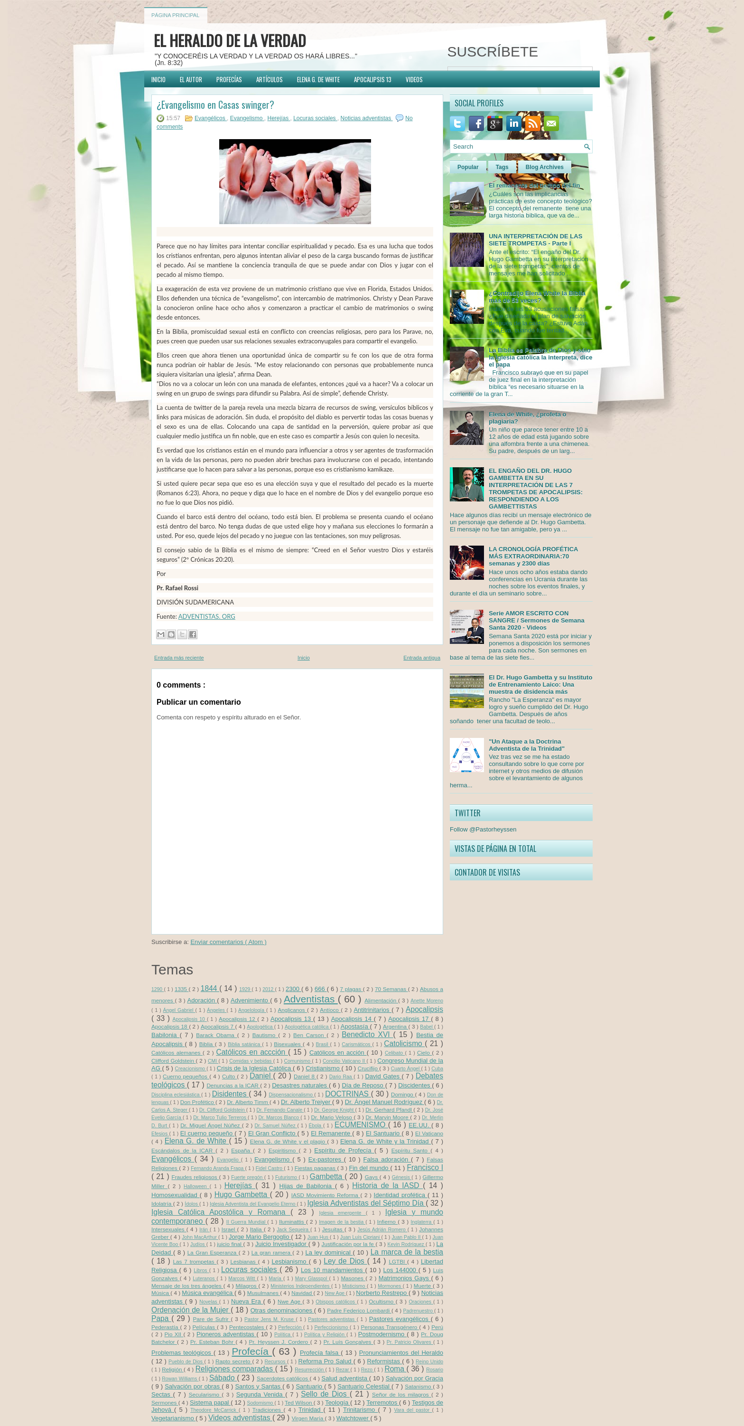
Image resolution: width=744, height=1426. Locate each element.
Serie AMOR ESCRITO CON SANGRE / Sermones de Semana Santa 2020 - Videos (537, 620)
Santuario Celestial (364, 1386)
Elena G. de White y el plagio (288, 1141)
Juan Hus (318, 1237)
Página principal (175, 15)
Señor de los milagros (401, 1394)
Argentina (396, 1026)
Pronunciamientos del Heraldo (401, 1352)
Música (160, 1293)
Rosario (434, 1369)
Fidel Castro (270, 1168)
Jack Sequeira (293, 1229)
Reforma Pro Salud (325, 1361)
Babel (427, 1026)
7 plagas (351, 989)
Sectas (162, 1394)
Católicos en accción (252, 1052)
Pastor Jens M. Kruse (270, 1319)
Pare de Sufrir (212, 1319)
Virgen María (308, 1418)
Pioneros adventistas (226, 1334)
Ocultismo (382, 1301)
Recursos (276, 1361)
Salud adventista (345, 1378)
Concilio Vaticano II (344, 1061)
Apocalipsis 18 (170, 1026)
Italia (257, 1229)
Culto (229, 1076)
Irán (204, 1229)
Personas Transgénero (390, 1327)
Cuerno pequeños (186, 1076)
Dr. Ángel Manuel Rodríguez (384, 1101)
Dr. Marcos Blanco (279, 1117)
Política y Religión (325, 1334)
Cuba (437, 1068)
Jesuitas (333, 1229)
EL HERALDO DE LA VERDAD (230, 40)
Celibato (395, 1053)
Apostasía (355, 1026)
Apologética (260, 1026)
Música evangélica (208, 1292)
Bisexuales (288, 1044)
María (276, 1278)
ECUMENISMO (361, 1125)
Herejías (278, 118)
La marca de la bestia (407, 1252)
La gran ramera (271, 1252)
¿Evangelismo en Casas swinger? (215, 104)
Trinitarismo (360, 1409)
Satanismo (419, 1386)
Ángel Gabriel (179, 1010)
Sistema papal (210, 1402)
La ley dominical (329, 1252)
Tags (502, 167)
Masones (353, 1278)
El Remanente (331, 1133)
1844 (210, 988)
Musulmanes (263, 1293)
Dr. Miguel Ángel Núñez (211, 1125)
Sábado (223, 1378)
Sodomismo (261, 1403)
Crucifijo (369, 1068)
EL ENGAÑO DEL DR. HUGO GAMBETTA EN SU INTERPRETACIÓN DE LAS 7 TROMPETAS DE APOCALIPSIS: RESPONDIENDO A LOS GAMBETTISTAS (536, 488)
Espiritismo (283, 1150)
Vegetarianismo (173, 1418)
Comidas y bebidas (251, 1061)
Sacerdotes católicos (283, 1378)
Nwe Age (290, 1301)
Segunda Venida (260, 1394)
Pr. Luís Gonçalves (348, 1342)
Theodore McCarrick (214, 1410)
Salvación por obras (193, 1386)
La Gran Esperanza (213, 1252)
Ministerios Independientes (300, 1286)
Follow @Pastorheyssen (483, 829)
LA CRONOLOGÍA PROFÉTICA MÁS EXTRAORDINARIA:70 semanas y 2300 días (533, 556)
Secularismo (205, 1394)
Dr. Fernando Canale (280, 1110)
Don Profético (197, 1102)
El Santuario (384, 1133)
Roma (395, 1369)
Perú (437, 1327)
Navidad (302, 1293)
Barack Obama (216, 1035)
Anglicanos (292, 1010)
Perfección (290, 1327)
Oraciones (421, 1301)
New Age (335, 1293)
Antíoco (330, 1010)
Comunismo (298, 1061)
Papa (161, 1318)
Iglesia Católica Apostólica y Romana (220, 1212)
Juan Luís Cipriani (360, 1237)
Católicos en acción (338, 1052)
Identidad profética (401, 1195)
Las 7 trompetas (195, 1261)
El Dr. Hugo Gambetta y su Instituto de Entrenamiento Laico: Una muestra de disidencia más (540, 684)
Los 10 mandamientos (333, 1270)
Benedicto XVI (367, 1034)
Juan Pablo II (406, 1237)
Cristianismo (323, 1068)
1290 (157, 989)
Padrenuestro (418, 1310)
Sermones (164, 1402)
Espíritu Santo (411, 1150)
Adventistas (311, 998)
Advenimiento (250, 1000)
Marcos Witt (242, 1278)
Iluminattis (292, 1221)
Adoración (202, 1000)
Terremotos (382, 1402)
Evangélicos (211, 118)
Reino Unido (429, 1361)
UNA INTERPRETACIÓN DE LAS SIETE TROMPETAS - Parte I (535, 240)
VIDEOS (414, 79)
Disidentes (230, 1094)
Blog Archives (545, 167)
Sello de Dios (325, 1394)
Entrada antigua (421, 658)
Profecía (252, 1351)
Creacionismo (191, 1068)
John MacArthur (200, 1237)
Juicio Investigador (281, 1243)
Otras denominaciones (282, 1310)
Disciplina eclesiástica (176, 1094)
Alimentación (381, 1000)
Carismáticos (357, 1044)
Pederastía (165, 1327)
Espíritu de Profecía (344, 1150)
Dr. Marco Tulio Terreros (220, 1117)
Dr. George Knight (334, 1110)
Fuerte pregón (247, 1177)
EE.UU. (420, 1125)
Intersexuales (168, 1229)
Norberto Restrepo (382, 1292)
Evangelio (229, 1159)
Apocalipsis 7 (218, 1026)
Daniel (261, 1076)
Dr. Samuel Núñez (276, 1125)
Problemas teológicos (182, 1352)
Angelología (252, 1010)
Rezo (367, 1369)
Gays (372, 1177)
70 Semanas (391, 989)
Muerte (423, 1286)
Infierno (387, 1221)
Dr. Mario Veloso (332, 1117)
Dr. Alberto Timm (248, 1102)
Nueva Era (247, 1301)
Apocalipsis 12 (238, 1019)
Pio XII (174, 1334)
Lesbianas (244, 1261)
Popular (468, 167)
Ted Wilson (299, 1402)
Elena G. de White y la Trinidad (385, 1141)
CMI (213, 1061)
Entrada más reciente (179, 658)
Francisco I (425, 1167)
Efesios (160, 1133)
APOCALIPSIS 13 (372, 79)
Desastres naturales (300, 1085)
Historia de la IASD (387, 1185)
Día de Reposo (363, 1085)
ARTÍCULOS (269, 79)
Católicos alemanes (177, 1052)
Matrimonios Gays (405, 1278)
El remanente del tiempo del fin (534, 185)
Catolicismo (404, 1043)
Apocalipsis (424, 1009)
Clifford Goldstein (173, 1061)
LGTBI (398, 1261)
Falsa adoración (387, 1159)
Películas (205, 1327)
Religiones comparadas (235, 1369)
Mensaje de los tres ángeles (187, 1286)
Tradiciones (268, 1410)
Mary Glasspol (312, 1278)
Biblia (207, 1044)
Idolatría (162, 1203)
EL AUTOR (191, 79)
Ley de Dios (345, 1261)
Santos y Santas (258, 1386)
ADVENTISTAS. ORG (206, 616)
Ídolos (192, 1204)
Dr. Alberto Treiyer (306, 1101)
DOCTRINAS (348, 1094)
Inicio (304, 658)
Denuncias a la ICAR (233, 1085)
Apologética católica (307, 1026)
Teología (337, 1402)
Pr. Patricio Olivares (410, 1342)
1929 (245, 989)
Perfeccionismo (332, 1327)
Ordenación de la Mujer (191, 1310)
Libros (201, 1270)
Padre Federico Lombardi (359, 1310)
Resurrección (310, 1369)
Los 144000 (400, 1270)
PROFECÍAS (229, 79)
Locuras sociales (315, 118)
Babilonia (165, 1035)
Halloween (197, 1186)
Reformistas (384, 1361)
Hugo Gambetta (242, 1194)
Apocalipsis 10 (190, 1019)
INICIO (158, 79)
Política (283, 1334)
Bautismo (265, 1035)
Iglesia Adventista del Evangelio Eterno (253, 1204)
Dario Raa (341, 1076)
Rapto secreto (233, 1361)
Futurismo (287, 1177)
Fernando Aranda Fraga (218, 1168)
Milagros (246, 1286)
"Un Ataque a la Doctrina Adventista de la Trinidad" (527, 745)
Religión (173, 1369)
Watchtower (353, 1418)
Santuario (310, 1386)
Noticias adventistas (367, 118)
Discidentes (415, 1085)
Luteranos (204, 1278)
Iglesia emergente (342, 1213)
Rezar (343, 1369)
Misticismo (354, 1286)
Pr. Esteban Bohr (213, 1342)
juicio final (230, 1244)
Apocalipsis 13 (291, 1018)
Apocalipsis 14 (352, 1018)
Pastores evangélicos (400, 1318)
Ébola (316, 1125)
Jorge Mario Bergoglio (260, 1236)
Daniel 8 (305, 1076)
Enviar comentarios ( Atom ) (228, 941)
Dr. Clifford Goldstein (222, 1110)
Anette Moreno (426, 1000)
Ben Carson (309, 1035)
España (242, 1150)
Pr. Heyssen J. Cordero (279, 1342)
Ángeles (217, 1010)
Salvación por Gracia (414, 1378)
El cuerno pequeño (207, 1133)
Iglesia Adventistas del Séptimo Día (366, 1203)
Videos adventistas (240, 1418)
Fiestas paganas (316, 1168)
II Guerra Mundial (246, 1222)
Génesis (402, 1177)
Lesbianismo (289, 1261)
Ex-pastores (326, 1159)
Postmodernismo (382, 1334)
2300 (293, 988)
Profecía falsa (320, 1352)
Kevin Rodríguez (407, 1244)
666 (321, 988)
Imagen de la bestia (342, 1222)
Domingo (403, 1094)
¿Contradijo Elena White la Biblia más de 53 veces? (537, 297)
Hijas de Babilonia (307, 1186)
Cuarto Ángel (406, 1068)
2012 (268, 989)
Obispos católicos (336, 1301)
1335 (182, 989)
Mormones (390, 1286)
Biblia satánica (245, 1044)
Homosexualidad (175, 1195)
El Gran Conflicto (273, 1133)
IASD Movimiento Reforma (326, 1195)
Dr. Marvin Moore (387, 1117)
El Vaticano (429, 1133)
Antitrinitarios (372, 1009)
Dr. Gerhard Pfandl (389, 1109)
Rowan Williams (180, 1378)
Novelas (209, 1301)
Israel (229, 1229)
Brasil (323, 1044)
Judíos (198, 1244)
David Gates (383, 1076)
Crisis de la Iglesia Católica (255, 1068)
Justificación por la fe (349, 1244)
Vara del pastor (413, 1410)
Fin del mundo (369, 1167)
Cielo (424, 1052)
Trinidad (311, 1409)
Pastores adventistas (332, 1319)
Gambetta (327, 1176)
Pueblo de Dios (186, 1361)
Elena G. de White (197, 1141)
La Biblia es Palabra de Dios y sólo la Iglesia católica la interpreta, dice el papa (540, 357)
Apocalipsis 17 (409, 1018)
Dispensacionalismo (292, 1094)
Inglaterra (421, 1222)
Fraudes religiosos (195, 1177)
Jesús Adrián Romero (382, 1229)
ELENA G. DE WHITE (318, 79)
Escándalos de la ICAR (183, 1150)
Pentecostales (247, 1327)
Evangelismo (247, 118)
